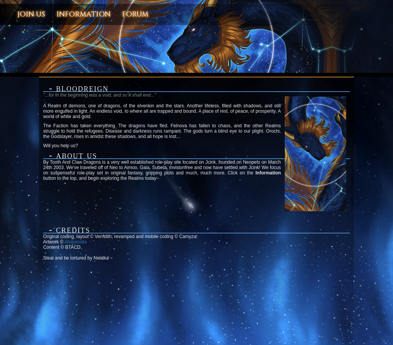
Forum (135, 14)
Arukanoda (75, 242)
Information (83, 14)
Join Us (31, 14)
